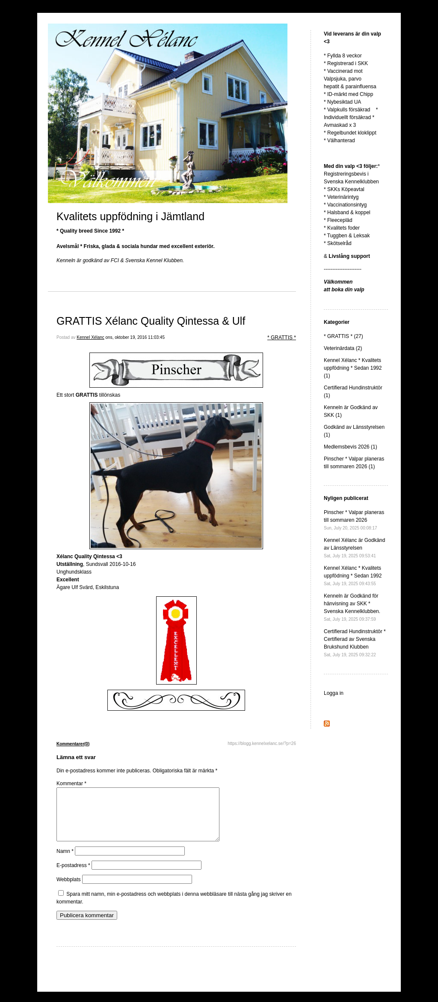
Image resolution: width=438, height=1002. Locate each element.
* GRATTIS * (281, 338)
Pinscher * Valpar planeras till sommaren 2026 (354, 519)
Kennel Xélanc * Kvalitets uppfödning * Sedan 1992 (353, 575)
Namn (65, 861)
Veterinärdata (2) (343, 348)
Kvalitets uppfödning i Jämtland (130, 216)
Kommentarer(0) (72, 744)
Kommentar (71, 784)
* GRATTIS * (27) (343, 336)
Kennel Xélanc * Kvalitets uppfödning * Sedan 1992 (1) (353, 368)
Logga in (333, 693)
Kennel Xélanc (90, 337)
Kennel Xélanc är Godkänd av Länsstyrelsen (354, 547)
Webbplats (68, 890)
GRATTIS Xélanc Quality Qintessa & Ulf (150, 321)
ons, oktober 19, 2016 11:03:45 (135, 337)
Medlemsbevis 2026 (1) (350, 447)
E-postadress (73, 876)
